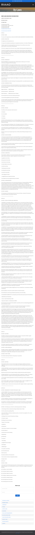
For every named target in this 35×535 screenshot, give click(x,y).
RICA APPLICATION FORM (6, 515)
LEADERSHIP (4, 504)
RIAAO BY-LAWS (4, 519)
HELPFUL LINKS (4, 508)
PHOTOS (3, 506)
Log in (17, 495)
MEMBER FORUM (5, 502)
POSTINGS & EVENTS (5, 500)
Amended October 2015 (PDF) (6, 28)
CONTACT (3, 523)
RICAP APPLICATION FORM (6, 517)
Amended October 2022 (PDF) (6, 30)
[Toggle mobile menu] (33, 4)
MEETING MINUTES (5, 521)
